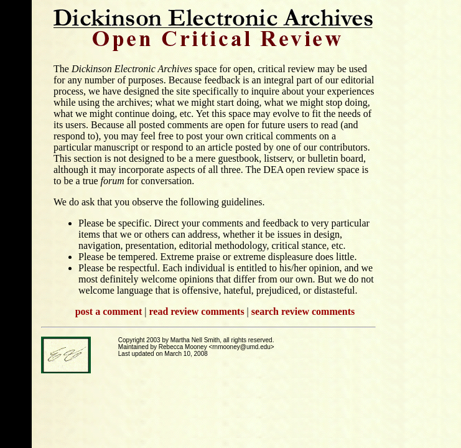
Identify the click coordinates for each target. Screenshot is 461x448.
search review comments (303, 311)
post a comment (108, 311)
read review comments (196, 311)
